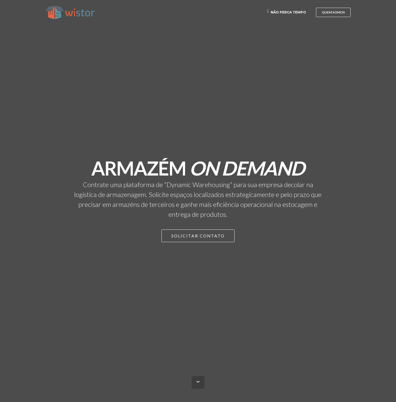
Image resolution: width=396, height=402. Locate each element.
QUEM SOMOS (333, 12)
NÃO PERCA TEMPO (286, 12)
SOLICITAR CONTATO (198, 235)
